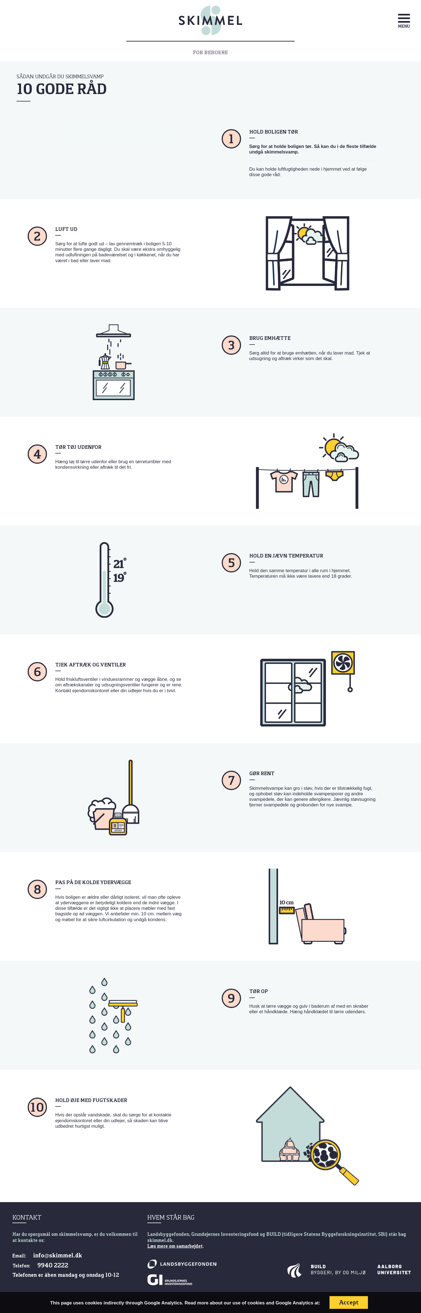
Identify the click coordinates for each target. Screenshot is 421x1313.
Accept (349, 1302)
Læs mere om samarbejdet (175, 1246)
